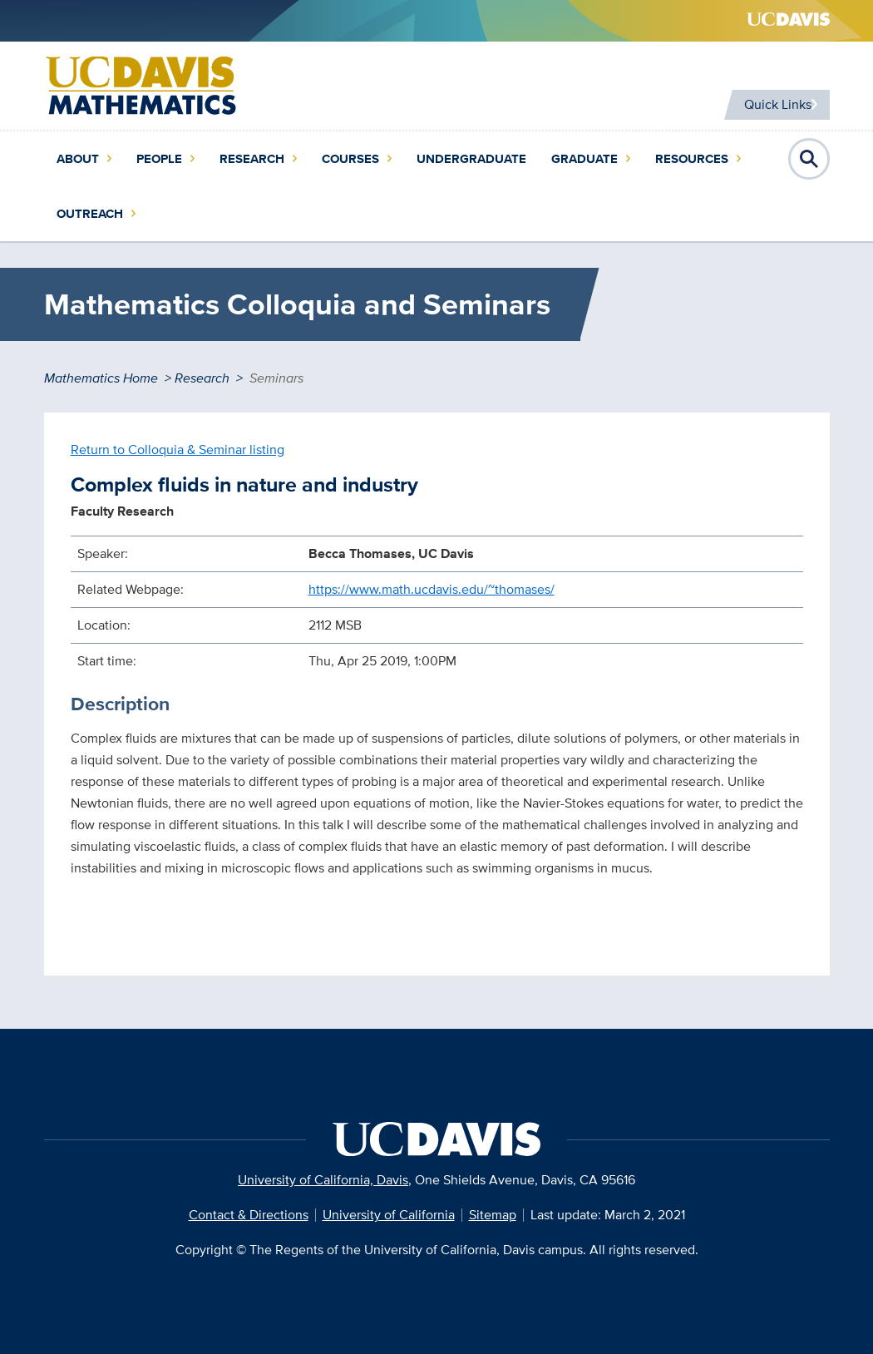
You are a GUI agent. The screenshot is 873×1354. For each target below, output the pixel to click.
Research (251, 159)
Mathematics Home (101, 378)
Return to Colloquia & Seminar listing (177, 449)
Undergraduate (471, 159)
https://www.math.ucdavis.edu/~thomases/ (431, 589)
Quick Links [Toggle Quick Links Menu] (769, 104)
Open (809, 159)
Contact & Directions (248, 1214)
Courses (350, 159)
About (78, 159)
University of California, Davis (323, 1179)
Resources (691, 159)
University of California (389, 1214)
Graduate (584, 159)
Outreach (90, 214)
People (159, 159)
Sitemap (492, 1214)
